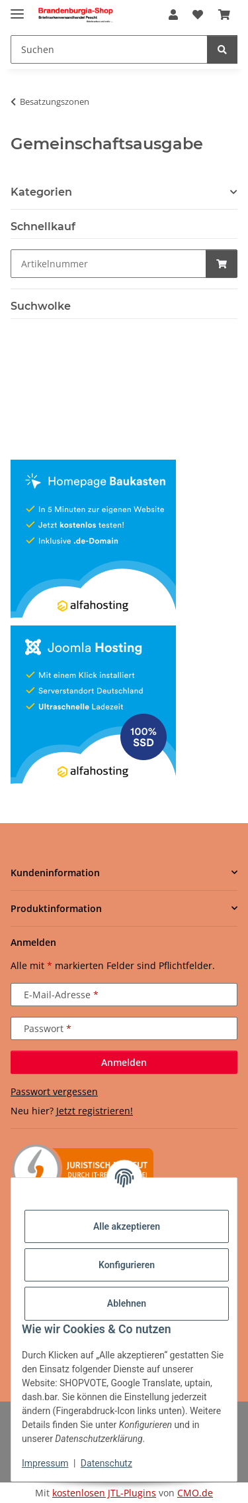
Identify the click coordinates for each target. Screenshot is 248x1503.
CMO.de (195, 1492)
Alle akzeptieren (126, 1226)
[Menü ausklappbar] (17, 8)
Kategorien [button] (41, 192)
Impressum (45, 1463)
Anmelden (124, 1062)
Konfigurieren (127, 1265)
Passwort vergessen (54, 1091)
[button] (173, 14)
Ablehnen (126, 1303)
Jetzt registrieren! (94, 1110)
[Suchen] (222, 49)
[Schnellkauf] (108, 263)
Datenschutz (106, 1463)
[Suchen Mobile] (109, 49)
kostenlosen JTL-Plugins (104, 1492)
